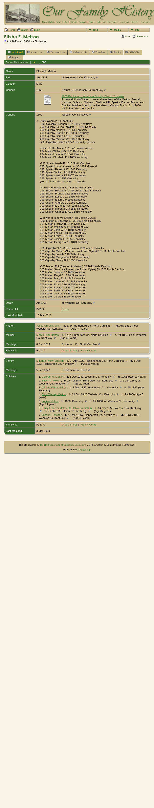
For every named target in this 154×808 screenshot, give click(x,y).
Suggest (14, 57)
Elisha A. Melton (51, 380)
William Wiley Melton (54, 387)
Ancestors (34, 52)
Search (24, 29)
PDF (44, 62)
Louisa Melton (50, 401)
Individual (15, 52)
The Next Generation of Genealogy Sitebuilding (63, 445)
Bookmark (142, 36)
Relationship (78, 52)
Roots (65, 309)
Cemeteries (112, 22)
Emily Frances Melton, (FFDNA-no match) (67, 408)
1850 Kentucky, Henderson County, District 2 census (93, 96)
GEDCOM (132, 52)
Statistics (135, 22)
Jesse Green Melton (48, 325)
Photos (65, 22)
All (35, 62)
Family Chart (88, 350)
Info (137, 29)
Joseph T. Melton (52, 414)
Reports (91, 22)
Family (115, 52)
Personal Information (17, 62)
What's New (54, 22)
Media (117, 29)
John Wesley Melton (54, 394)
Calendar (101, 22)
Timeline (98, 52)
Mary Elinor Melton (47, 334)
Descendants (56, 52)
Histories (73, 22)
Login (37, 29)
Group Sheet (69, 350)
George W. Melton (52, 376)
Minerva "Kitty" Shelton (50, 360)
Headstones (123, 22)
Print (128, 36)
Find (95, 29)
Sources (82, 22)
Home (45, 22)
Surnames (145, 22)
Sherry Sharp (83, 449)
